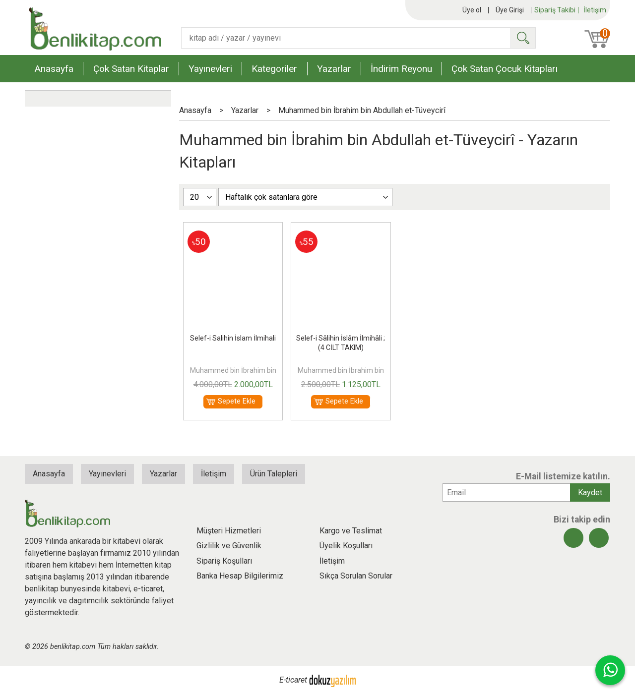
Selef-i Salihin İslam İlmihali (233, 338)
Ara (522, 38)
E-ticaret (293, 680)
